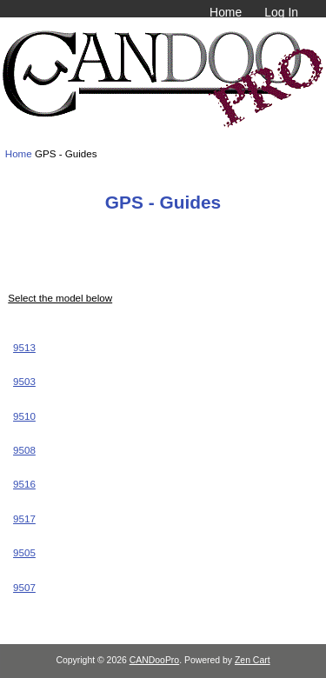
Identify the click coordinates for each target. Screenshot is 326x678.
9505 (24, 552)
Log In (281, 12)
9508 (24, 449)
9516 (24, 483)
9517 (24, 518)
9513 (24, 347)
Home (226, 12)
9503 (24, 381)
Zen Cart (252, 660)
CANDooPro (154, 660)
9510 (24, 416)
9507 (24, 587)
